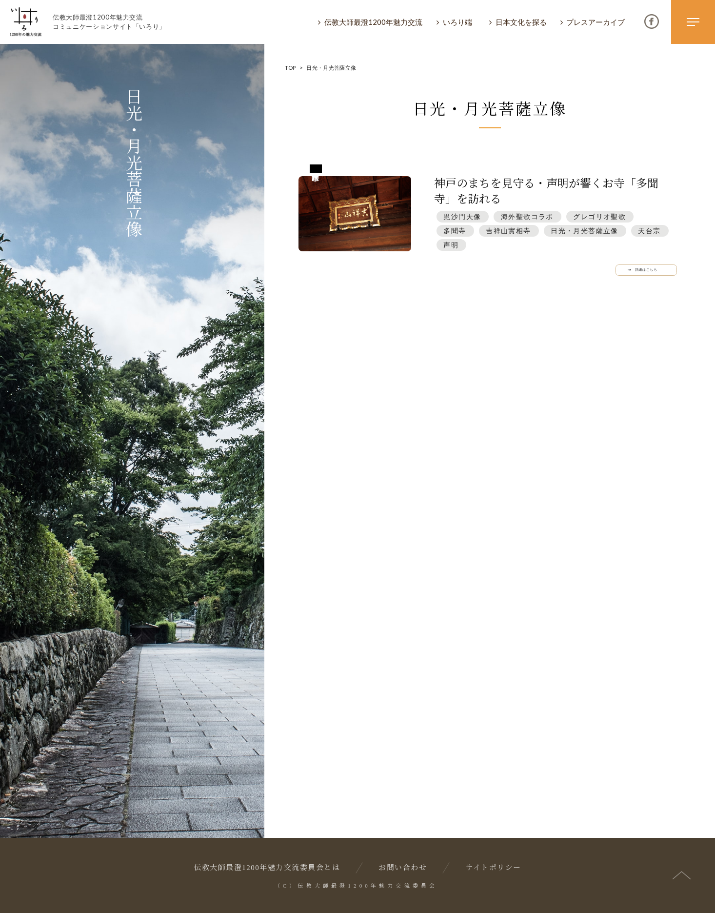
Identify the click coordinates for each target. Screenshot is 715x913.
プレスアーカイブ (595, 22)
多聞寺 (454, 230)
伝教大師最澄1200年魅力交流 (373, 22)
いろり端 (457, 22)
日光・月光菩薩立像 (584, 230)
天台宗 (649, 230)
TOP (290, 67)
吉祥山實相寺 (508, 230)
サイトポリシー (493, 868)
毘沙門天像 (462, 216)
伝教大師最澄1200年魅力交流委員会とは (267, 868)
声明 (450, 245)
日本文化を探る (521, 22)
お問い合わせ (402, 868)
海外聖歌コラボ (527, 216)
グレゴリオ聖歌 (599, 216)
